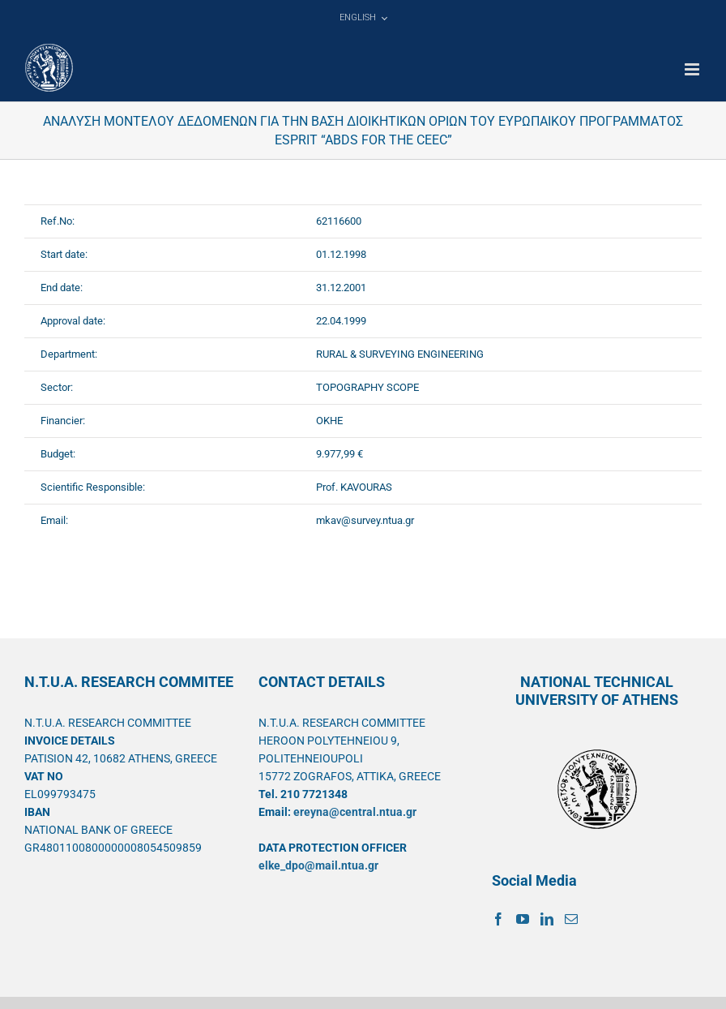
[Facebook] (498, 918)
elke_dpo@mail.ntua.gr (318, 865)
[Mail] (571, 918)
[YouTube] (522, 918)
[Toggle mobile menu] (693, 69)
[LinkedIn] (546, 918)
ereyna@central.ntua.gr (354, 811)
